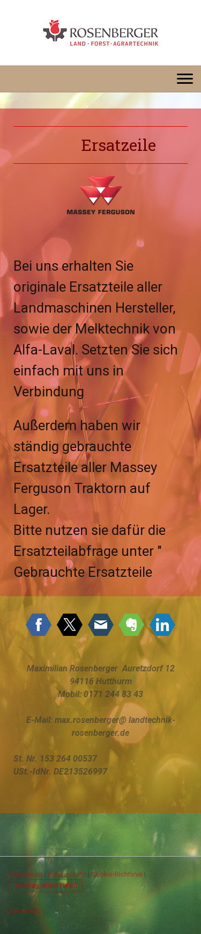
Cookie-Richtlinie (117, 874)
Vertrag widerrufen (45, 885)
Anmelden (24, 911)
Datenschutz (67, 874)
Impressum (25, 874)
